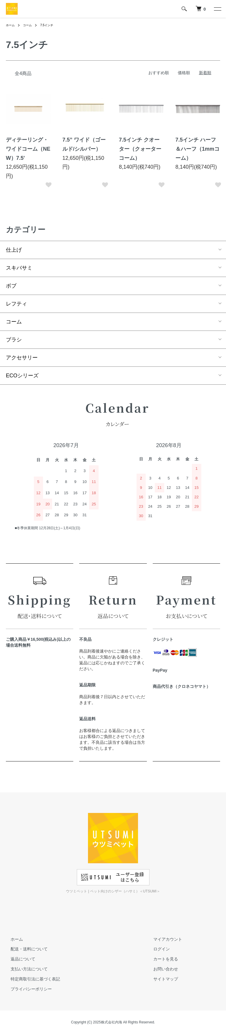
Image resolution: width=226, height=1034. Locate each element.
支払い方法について (24, 969)
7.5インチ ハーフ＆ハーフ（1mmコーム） (197, 149)
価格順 (184, 72)
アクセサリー (22, 358)
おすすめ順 (158, 72)
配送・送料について (24, 949)
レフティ (16, 304)
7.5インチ (51, 25)
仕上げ (14, 250)
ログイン (157, 949)
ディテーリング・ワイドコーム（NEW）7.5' (28, 149)
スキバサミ (19, 268)
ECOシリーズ (22, 376)
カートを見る (161, 959)
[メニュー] (217, 9)
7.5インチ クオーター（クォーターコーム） (140, 149)
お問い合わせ (161, 969)
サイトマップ (161, 979)
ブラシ (14, 340)
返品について (18, 959)
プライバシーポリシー (26, 989)
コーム (30, 25)
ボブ (11, 286)
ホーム (11, 25)
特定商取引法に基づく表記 (30, 979)
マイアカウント (163, 939)
